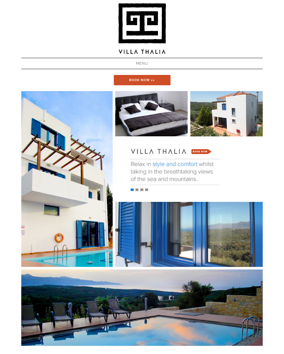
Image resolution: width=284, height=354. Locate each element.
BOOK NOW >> (142, 80)
